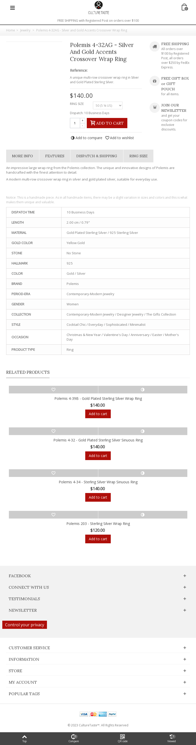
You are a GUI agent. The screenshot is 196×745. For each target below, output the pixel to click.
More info (22, 156)
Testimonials (24, 598)
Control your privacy (24, 625)
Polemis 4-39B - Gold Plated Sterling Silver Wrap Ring (98, 398)
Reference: (79, 70)
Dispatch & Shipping (96, 156)
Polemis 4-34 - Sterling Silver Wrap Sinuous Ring (98, 481)
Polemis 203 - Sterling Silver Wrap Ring (98, 523)
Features (54, 156)
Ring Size (138, 156)
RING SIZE (77, 104)
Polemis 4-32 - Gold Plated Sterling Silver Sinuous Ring (98, 440)
